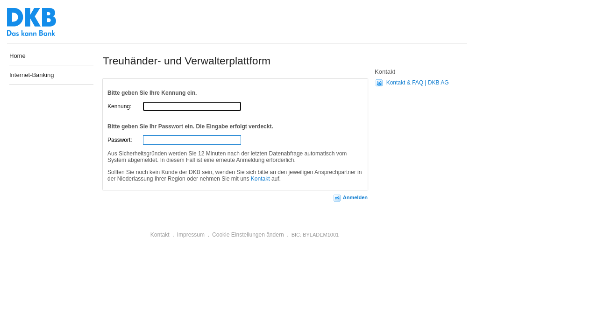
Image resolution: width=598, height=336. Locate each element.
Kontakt (260, 178)
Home (17, 55)
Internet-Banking (31, 75)
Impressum (191, 234)
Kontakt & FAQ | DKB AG (417, 82)
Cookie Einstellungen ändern (248, 234)
